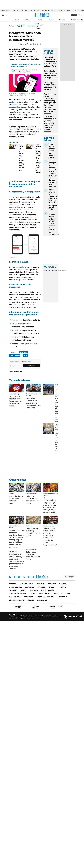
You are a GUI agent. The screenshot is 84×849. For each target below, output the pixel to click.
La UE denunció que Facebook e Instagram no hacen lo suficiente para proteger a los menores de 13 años (22, 158)
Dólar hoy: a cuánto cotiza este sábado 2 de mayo (50, 85)
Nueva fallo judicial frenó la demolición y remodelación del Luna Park (50, 61)
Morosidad (15, 10)
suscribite (73, 14)
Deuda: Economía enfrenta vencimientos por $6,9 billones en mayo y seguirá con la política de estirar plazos (16, 537)
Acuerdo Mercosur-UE (64, 10)
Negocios (62, 20)
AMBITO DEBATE (56, 607)
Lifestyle (62, 587)
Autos (32, 594)
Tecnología (59, 594)
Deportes (34, 590)
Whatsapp (33, 577)
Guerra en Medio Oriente (48, 10)
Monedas (46, 270)
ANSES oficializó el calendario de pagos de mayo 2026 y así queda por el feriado (53, 199)
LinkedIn (24, 577)
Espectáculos (44, 594)
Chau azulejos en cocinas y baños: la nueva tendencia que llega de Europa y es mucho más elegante (53, 173)
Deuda (75, 10)
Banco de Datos (15, 587)
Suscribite (31, 365)
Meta (25, 356)
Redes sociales (15, 356)
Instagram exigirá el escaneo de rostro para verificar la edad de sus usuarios (25, 71)
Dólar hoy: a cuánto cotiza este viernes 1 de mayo (33, 555)
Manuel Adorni (35, 10)
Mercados (29, 587)
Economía (27, 20)
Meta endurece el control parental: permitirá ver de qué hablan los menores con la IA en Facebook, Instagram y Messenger (39, 158)
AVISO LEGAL (62, 597)
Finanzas (40, 20)
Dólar (17, 20)
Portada (12, 584)
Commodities (57, 270)
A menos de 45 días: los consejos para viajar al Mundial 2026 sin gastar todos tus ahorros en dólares (16, 561)
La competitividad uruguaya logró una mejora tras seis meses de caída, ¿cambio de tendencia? (49, 505)
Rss (68, 594)
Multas (31, 600)
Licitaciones (42, 600)
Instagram (31, 26)
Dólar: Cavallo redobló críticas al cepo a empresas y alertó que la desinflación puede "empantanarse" (50, 536)
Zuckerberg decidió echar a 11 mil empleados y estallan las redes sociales (26, 65)
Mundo (23, 590)
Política (50, 20)
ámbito (11, 26)
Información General (21, 26)
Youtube (29, 577)
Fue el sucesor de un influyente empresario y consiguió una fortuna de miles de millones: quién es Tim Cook (50, 103)
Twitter (10, 577)
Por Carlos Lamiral (14, 547)
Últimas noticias (26, 584)
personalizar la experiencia (21, 107)
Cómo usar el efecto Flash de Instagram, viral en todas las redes (16, 401)
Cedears (64, 270)
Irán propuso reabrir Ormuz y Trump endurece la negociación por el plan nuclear (50, 123)
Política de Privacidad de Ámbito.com (39, 597)
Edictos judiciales (16, 600)
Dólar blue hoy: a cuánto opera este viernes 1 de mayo (33, 532)
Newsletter (79, 19)
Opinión (73, 20)
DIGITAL (19, 607)
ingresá (80, 14)
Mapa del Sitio (15, 597)
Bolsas (51, 270)
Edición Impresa (47, 590)
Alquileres (24, 10)
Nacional (13, 590)
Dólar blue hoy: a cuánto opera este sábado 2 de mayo (50, 74)
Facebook (14, 577)
